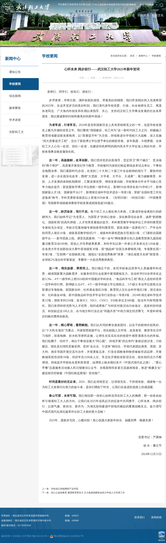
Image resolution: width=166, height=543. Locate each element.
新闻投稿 (156, 517)
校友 (71, 4)
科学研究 (115, 15)
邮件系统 (108, 4)
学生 (60, 4)
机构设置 (72, 15)
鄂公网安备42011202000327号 (68, 536)
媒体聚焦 (15, 108)
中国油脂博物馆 (128, 4)
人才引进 (129, 15)
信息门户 (90, 4)
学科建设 (86, 15)
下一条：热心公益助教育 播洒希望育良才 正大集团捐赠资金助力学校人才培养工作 (83, 492)
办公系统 (99, 4)
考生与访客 (79, 4)
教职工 (66, 4)
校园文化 (158, 15)
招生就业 (143, 15)
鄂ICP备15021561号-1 (37, 536)
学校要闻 (15, 84)
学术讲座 (15, 120)
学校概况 (57, 15)
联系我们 (139, 517)
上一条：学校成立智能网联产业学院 (60, 489)
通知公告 (15, 72)
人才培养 (100, 15)
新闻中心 (143, 56)
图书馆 (116, 4)
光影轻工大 (16, 132)
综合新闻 (15, 96)
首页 (132, 56)
